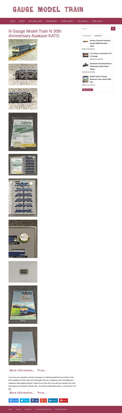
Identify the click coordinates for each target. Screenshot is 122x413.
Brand (22, 21)
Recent (98, 36)
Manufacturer (51, 21)
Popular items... (87, 90)
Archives (18, 409)
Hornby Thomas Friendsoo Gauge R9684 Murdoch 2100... (100, 43)
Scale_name (97, 21)
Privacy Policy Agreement (43, 409)
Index (13, 21)
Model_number (67, 21)
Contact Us (28, 409)
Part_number (83, 21)
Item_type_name (36, 21)
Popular (87, 36)
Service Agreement (61, 409)
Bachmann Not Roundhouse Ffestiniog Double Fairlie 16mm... (101, 66)
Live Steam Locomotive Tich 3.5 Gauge (101, 55)
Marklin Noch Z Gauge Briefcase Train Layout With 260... (100, 79)
